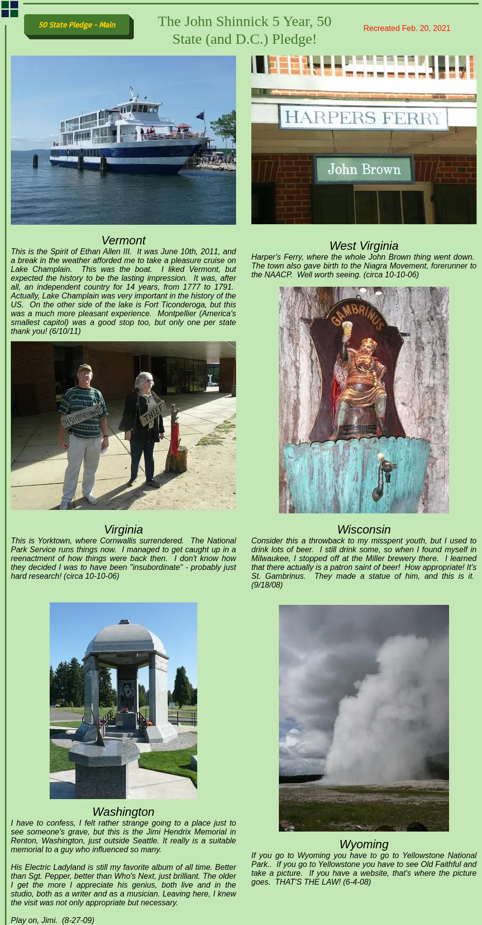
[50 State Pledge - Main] (76, 24)
